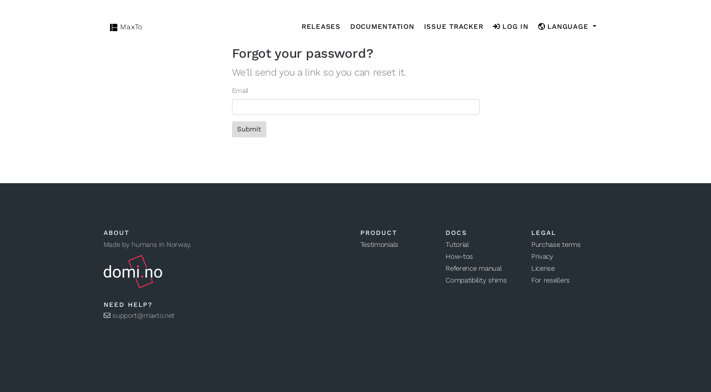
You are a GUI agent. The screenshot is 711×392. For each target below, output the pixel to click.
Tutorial (457, 244)
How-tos (459, 256)
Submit (249, 129)
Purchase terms (556, 244)
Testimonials (379, 244)
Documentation (382, 26)
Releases (321, 26)
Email (240, 91)
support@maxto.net (139, 315)
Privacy (542, 256)
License (543, 268)
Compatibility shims (476, 280)
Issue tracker (454, 26)
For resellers (550, 280)
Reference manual (474, 268)
